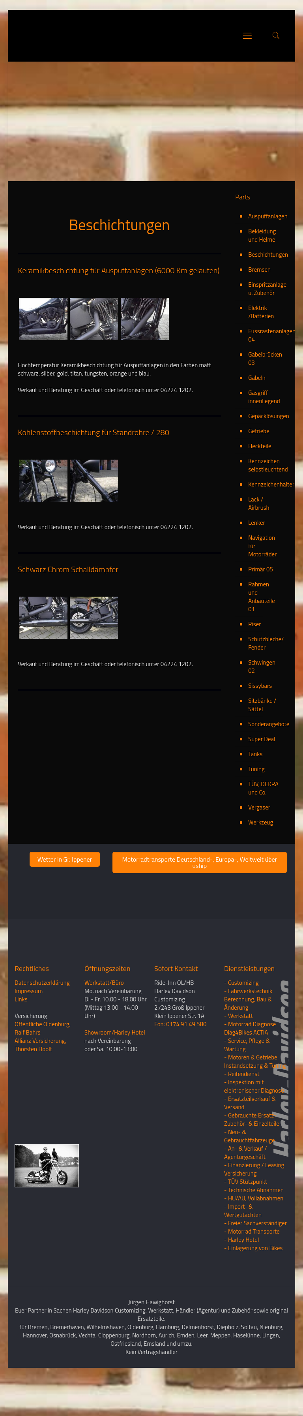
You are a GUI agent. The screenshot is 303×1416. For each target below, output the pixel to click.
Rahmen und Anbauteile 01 (261, 635)
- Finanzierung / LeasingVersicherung (254, 1207)
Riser (254, 662)
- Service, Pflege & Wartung (247, 1083)
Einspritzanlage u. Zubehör (263, 327)
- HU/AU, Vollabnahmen (253, 1236)
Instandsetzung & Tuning (255, 1103)
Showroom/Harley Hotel (114, 1070)
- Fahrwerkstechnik (248, 1029)
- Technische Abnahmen (254, 1228)
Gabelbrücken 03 (263, 397)
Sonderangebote (263, 762)
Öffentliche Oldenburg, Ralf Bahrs (43, 1066)
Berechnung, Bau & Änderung (248, 1041)
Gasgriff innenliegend (263, 435)
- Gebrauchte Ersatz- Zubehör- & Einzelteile (251, 1157)
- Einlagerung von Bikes (253, 1286)
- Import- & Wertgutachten (243, 1249)
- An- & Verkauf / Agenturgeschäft (245, 1191)
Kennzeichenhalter (263, 522)
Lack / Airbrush (258, 541)
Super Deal (261, 777)
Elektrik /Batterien (261, 350)
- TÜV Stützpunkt (245, 1219)
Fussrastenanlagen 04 (263, 373)
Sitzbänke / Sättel (262, 743)
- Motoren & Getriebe (250, 1095)
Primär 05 (260, 607)
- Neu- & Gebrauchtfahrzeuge (249, 1174)
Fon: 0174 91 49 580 (180, 1062)
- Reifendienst (241, 1112)
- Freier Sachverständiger (255, 1261)
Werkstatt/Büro (104, 1020)
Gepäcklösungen (263, 454)
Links (21, 1037)
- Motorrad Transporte (252, 1269)
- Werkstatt (238, 1054)
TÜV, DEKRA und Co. (263, 826)
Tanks (255, 792)
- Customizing (241, 1020)
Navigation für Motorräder (262, 584)
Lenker (256, 560)
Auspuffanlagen (263, 254)
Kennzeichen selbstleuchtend (263, 503)
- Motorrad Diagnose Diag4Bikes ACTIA (250, 1066)
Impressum (29, 1029)
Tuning (256, 807)
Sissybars (260, 724)
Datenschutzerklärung (42, 1020)
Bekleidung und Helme (262, 273)
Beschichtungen (263, 292)
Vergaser (259, 845)
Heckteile (259, 484)
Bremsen (259, 307)
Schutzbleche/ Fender (263, 681)
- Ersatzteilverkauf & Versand (250, 1141)
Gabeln (257, 416)
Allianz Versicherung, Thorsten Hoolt (40, 1083)
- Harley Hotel (241, 1278)
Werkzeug (260, 860)
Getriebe (258, 469)
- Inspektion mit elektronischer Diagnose (254, 1124)
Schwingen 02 (261, 705)
